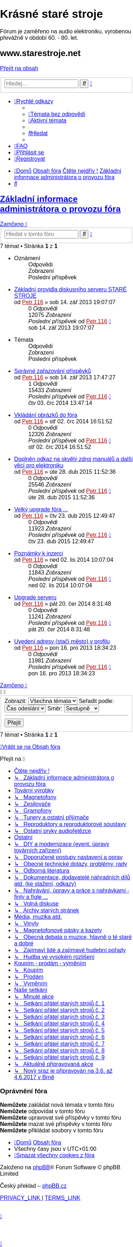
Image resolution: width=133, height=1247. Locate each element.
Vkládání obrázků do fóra (45, 415)
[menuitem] (56, 114)
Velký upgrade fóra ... (41, 509)
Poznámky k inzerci (38, 553)
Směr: (73, 708)
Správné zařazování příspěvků (52, 371)
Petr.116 (32, 302)
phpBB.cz (54, 1186)
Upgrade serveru (35, 597)
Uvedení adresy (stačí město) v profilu (62, 641)
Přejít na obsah (19, 68)
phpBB (41, 1167)
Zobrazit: (41, 701)
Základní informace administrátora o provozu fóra (60, 204)
